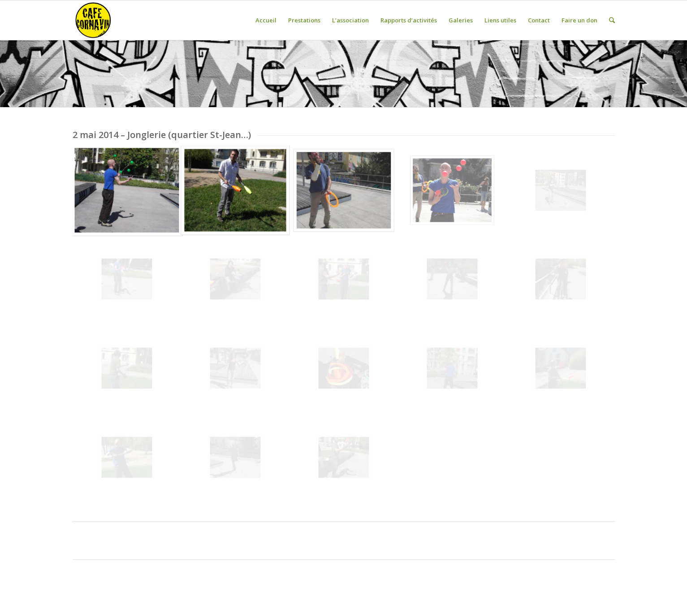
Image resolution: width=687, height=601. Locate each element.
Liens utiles (500, 20)
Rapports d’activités (408, 20)
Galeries (461, 20)
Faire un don (579, 20)
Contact (539, 20)
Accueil (266, 20)
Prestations (304, 20)
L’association (350, 20)
